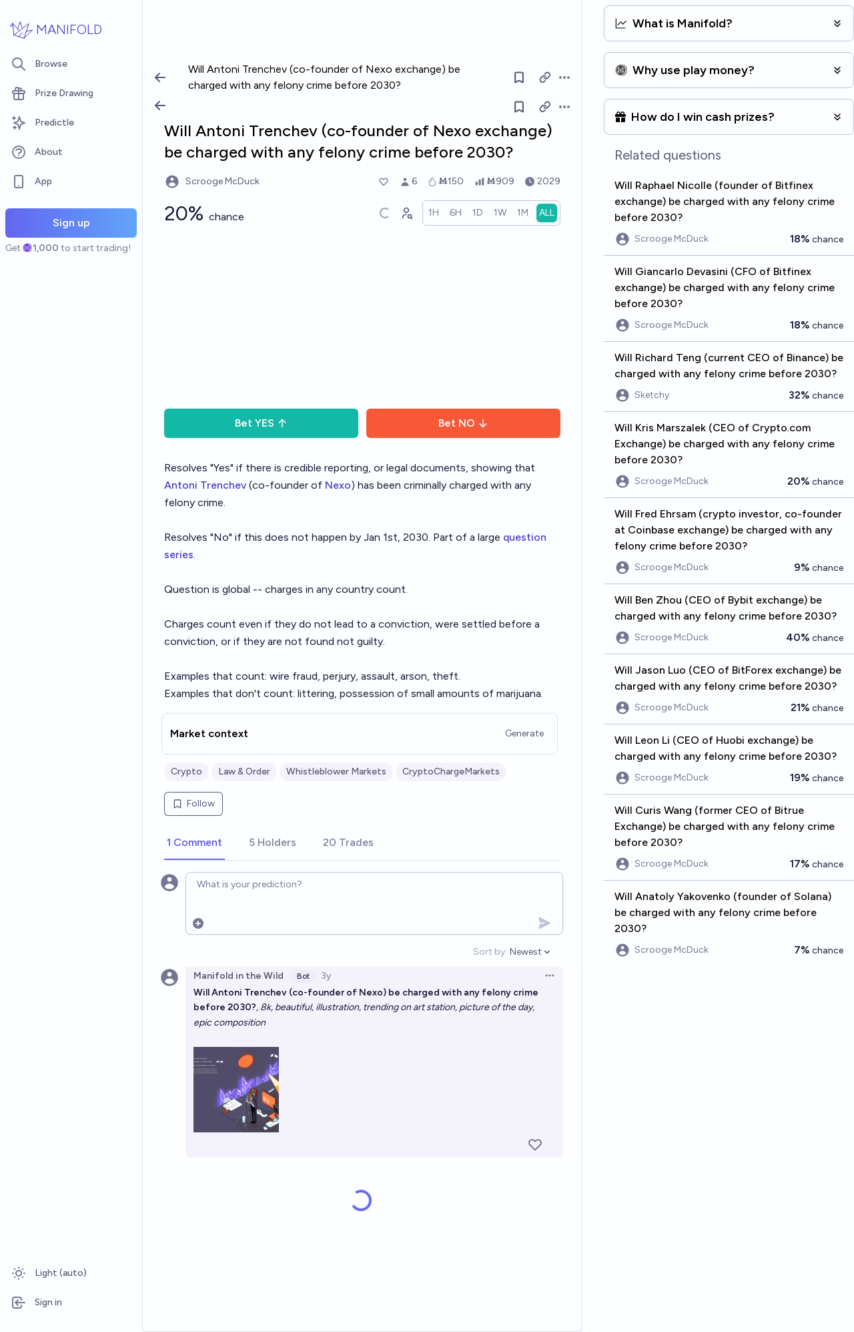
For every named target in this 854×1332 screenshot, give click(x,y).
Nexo (338, 485)
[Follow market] (519, 107)
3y (326, 975)
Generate (524, 733)
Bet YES (261, 423)
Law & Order (244, 771)
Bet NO (463, 423)
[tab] (194, 843)
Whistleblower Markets (336, 771)
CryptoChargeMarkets (451, 771)
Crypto (186, 771)
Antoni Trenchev (205, 485)
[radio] (434, 213)
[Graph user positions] (406, 213)
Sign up (71, 222)
